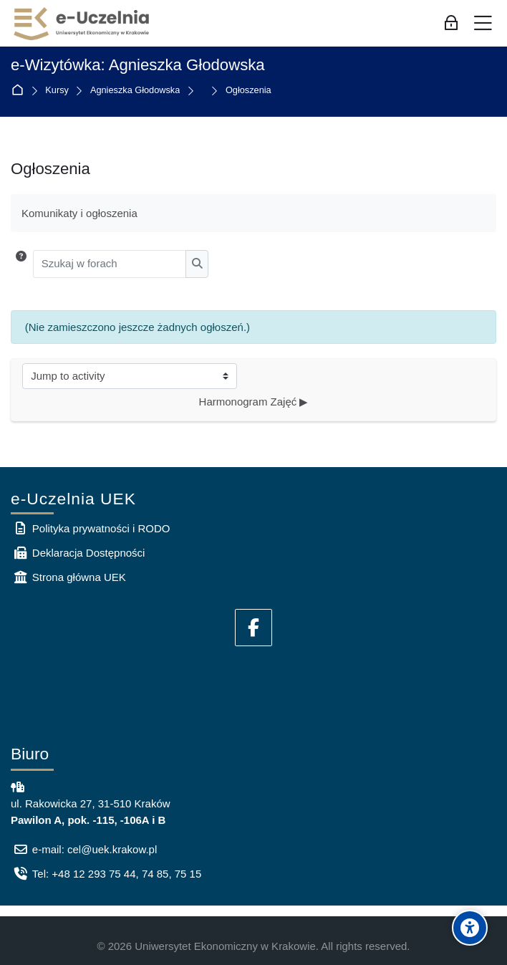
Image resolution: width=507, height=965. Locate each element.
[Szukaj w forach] (110, 263)
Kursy (57, 90)
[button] (21, 263)
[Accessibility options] (470, 928)
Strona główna (20, 90)
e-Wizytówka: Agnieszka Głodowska (138, 65)
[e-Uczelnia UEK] (82, 24)
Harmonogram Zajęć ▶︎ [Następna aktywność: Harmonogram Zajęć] (254, 401)
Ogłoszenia (248, 90)
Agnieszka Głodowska (135, 90)
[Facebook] (253, 627)
